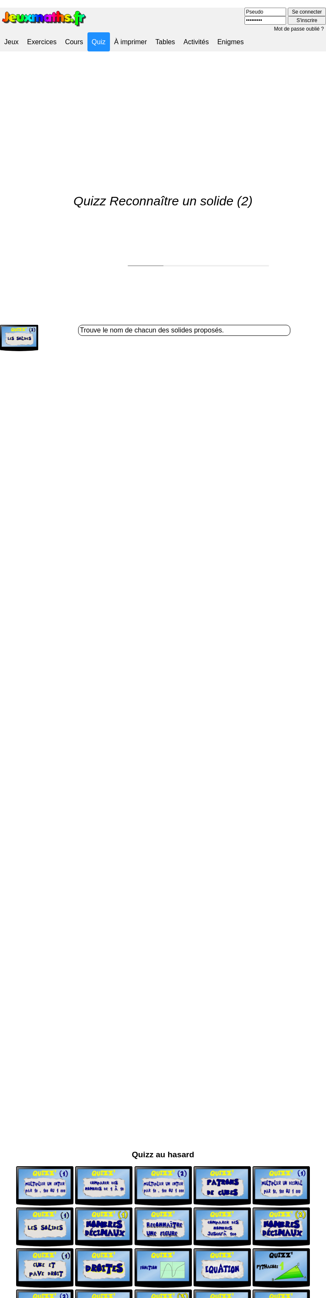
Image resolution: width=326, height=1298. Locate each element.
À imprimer (130, 41)
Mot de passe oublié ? (299, 29)
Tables (165, 41)
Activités (196, 41)
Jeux (11, 41)
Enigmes (230, 41)
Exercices (41, 41)
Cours (74, 41)
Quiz (99, 41)
